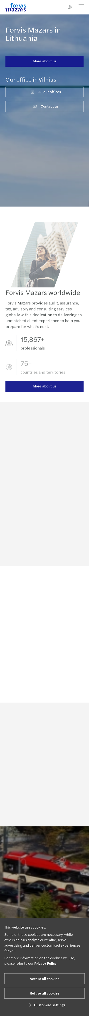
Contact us (45, 106)
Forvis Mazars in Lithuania (33, 33)
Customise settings (46, 1004)
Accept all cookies (44, 978)
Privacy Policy (45, 963)
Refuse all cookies (44, 993)
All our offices (45, 91)
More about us (44, 61)
